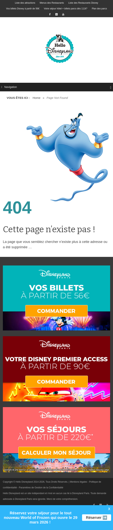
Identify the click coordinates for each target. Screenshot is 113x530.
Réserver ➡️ (96, 517)
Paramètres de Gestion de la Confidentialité (41, 487)
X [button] (109, 509)
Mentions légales (78, 481)
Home (36, 97)
